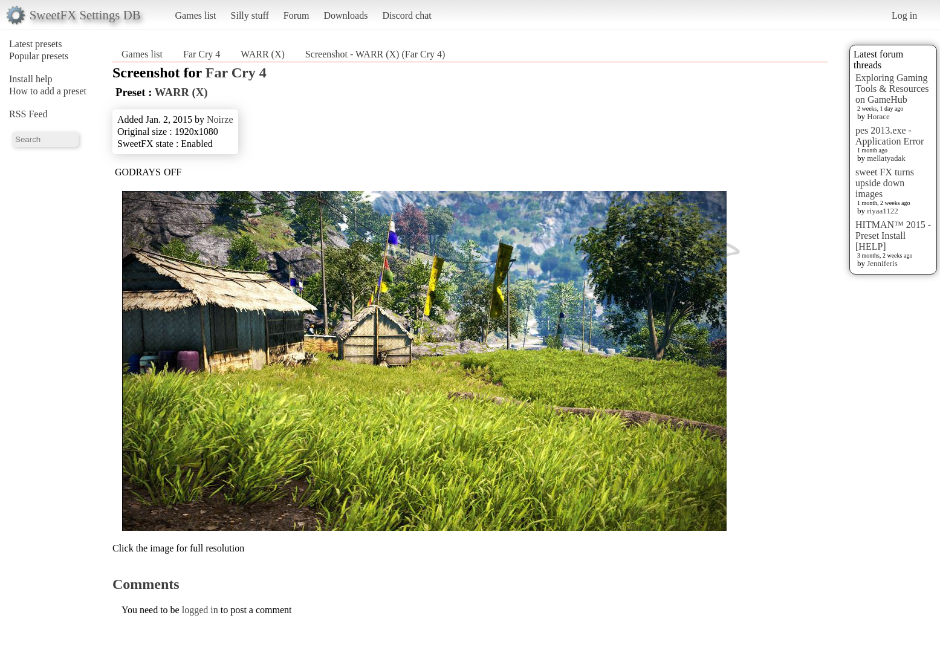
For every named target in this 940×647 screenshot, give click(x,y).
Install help (31, 79)
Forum (297, 15)
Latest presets (35, 44)
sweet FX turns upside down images (884, 183)
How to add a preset (47, 91)
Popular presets (38, 56)
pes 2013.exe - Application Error (889, 135)
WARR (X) (262, 54)
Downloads (345, 15)
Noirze (220, 119)
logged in (200, 610)
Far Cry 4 (201, 54)
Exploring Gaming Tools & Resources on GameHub (892, 89)
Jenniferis (882, 263)
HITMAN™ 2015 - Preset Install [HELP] (893, 235)
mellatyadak (886, 158)
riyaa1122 (882, 210)
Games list (195, 15)
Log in (904, 15)
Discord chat (406, 15)
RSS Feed (28, 114)
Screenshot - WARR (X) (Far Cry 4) (375, 54)
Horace (878, 116)
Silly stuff (250, 15)
